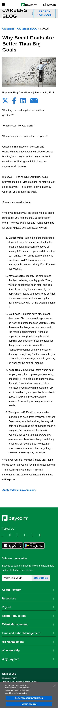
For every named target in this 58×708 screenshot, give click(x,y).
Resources (28, 598)
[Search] (44, 5)
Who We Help (28, 650)
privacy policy (21, 693)
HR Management (28, 641)
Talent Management (28, 624)
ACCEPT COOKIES (28, 704)
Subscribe (41, 578)
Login (51, 4)
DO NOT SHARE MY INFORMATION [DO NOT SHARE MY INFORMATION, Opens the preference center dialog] (29, 698)
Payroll (28, 607)
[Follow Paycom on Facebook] (20, 535)
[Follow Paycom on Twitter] (12, 535)
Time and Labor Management (28, 633)
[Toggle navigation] (3, 4)
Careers (8, 28)
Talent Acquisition (28, 615)
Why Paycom (28, 659)
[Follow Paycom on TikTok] (42, 535)
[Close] (54, 685)
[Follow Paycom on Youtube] (35, 535)
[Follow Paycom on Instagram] (27, 535)
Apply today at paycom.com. (19, 490)
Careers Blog (27, 28)
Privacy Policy (9, 678)
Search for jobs (45, 13)
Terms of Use (9, 674)
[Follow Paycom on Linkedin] (5, 535)
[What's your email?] (17, 578)
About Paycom (28, 589)
